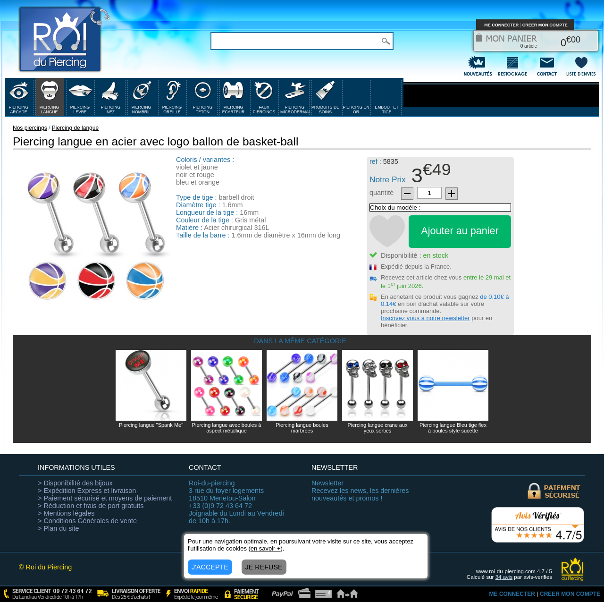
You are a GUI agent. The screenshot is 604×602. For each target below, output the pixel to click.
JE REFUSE (264, 567)
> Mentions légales (66, 513)
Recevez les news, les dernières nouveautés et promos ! (360, 490)
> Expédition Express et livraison (87, 490)
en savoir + (266, 548)
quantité (381, 192)
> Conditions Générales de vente (87, 521)
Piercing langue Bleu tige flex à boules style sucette (453, 427)
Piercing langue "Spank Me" (151, 425)
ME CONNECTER (501, 25)
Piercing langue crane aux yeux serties (377, 427)
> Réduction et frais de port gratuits (90, 505)
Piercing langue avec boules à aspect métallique (226, 427)
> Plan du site (58, 528)
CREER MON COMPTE (545, 25)
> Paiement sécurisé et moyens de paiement (105, 498)
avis (504, 577)
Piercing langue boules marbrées (302, 427)
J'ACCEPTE (210, 567)
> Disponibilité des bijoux (75, 483)
